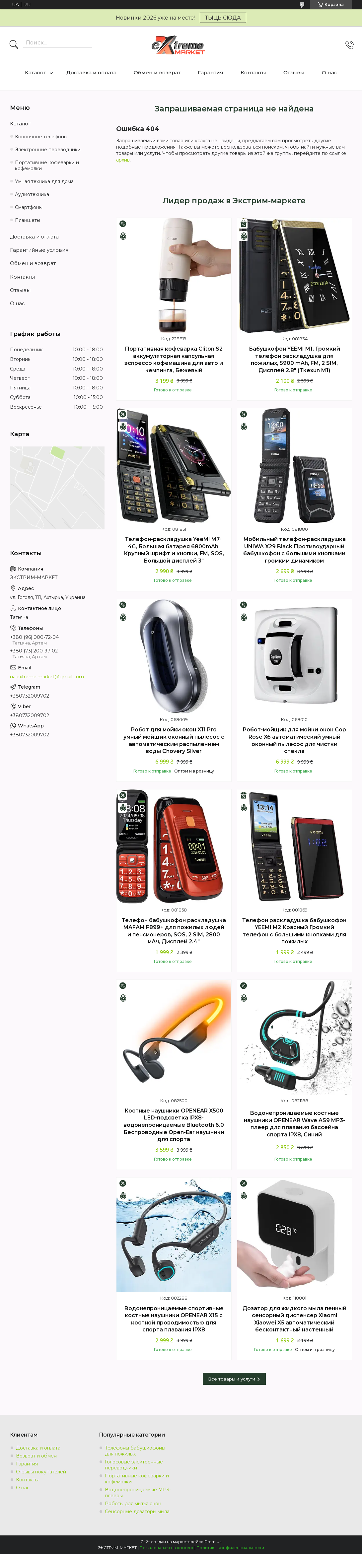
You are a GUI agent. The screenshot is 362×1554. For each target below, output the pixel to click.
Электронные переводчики (48, 150)
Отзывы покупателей (41, 1472)
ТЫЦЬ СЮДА (223, 18)
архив (123, 160)
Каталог (35, 72)
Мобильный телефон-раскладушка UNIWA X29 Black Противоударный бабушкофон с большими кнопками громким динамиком (294, 550)
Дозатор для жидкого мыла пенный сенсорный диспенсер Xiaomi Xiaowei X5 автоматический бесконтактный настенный (294, 1319)
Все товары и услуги (231, 1379)
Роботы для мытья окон (133, 1504)
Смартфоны (28, 207)
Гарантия (210, 72)
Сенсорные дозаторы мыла (137, 1512)
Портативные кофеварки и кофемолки (47, 166)
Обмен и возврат (157, 72)
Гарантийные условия (39, 250)
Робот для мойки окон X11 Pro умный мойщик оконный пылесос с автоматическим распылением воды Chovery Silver (173, 740)
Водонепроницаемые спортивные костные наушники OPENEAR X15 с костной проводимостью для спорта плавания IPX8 (174, 1319)
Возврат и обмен (36, 1456)
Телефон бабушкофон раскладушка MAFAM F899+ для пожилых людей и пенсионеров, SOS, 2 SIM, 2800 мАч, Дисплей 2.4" (174, 931)
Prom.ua (213, 1541)
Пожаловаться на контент (166, 1547)
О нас (329, 72)
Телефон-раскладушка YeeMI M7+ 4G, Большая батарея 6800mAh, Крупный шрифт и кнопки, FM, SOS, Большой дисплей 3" (174, 550)
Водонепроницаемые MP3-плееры (138, 1493)
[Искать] (14, 45)
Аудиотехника (32, 194)
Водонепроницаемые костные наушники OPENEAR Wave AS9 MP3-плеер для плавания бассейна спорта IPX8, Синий (294, 1124)
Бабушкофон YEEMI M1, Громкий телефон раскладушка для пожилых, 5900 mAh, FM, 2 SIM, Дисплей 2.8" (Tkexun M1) (294, 359)
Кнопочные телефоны (41, 137)
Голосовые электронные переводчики (134, 1465)
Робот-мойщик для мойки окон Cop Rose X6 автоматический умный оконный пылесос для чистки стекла (294, 740)
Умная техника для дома (44, 181)
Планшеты (27, 220)
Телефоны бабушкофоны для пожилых (135, 1451)
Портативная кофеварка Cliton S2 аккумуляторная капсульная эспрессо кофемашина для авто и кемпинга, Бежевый (173, 359)
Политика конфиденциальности (230, 1547)
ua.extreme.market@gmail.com (47, 677)
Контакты (253, 72)
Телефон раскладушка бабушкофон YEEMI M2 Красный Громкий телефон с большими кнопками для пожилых (294, 931)
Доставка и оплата (91, 72)
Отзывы (294, 72)
